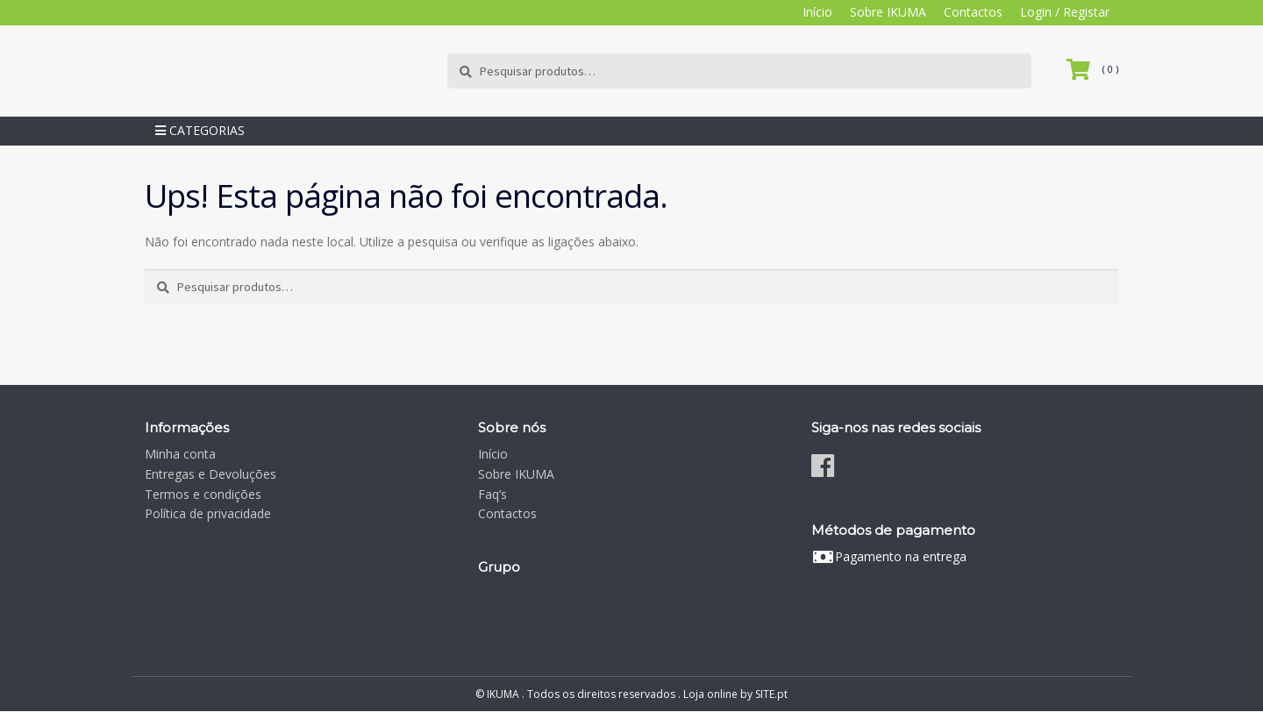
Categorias (200, 131)
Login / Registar (1065, 12)
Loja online (710, 694)
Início (817, 12)
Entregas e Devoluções (210, 474)
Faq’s (492, 494)
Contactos (973, 12)
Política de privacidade (208, 514)
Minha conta (180, 454)
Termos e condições (203, 494)
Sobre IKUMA (888, 12)
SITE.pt (771, 694)
